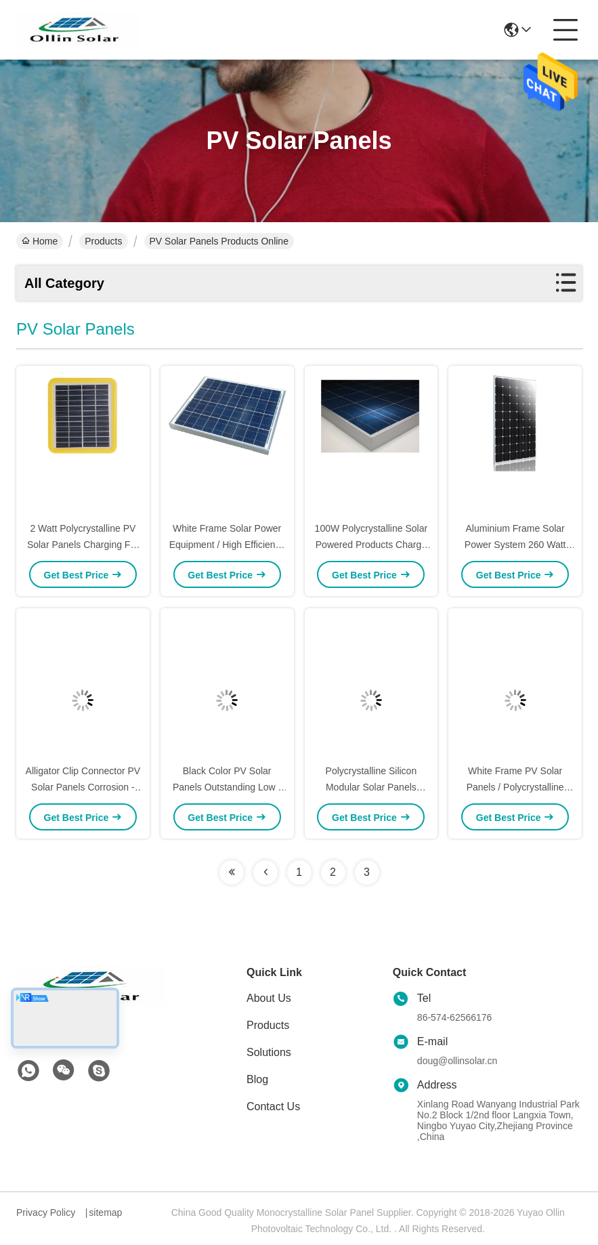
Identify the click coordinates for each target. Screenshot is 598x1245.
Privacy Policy (45, 1212)
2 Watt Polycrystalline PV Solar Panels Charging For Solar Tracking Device (83, 544)
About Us (269, 998)
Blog (257, 1079)
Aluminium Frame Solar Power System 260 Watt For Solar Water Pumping (515, 544)
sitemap (105, 1212)
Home (40, 241)
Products (103, 241)
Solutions (269, 1052)
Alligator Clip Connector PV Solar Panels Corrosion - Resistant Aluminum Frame (83, 787)
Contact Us (273, 1106)
